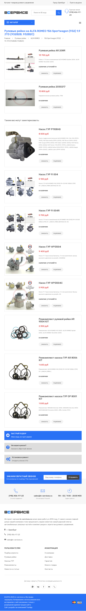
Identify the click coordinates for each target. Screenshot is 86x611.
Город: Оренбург (59, 3)
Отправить (72, 477)
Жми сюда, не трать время (21, 437)
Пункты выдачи (76, 3)
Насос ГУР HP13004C (51, 283)
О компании (49, 553)
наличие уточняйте (48, 67)
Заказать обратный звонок (21, 449)
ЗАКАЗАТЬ (44, 73)
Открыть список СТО (20, 461)
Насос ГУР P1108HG (50, 129)
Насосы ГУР (9, 561)
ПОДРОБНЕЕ (57, 73)
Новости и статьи (11, 569)
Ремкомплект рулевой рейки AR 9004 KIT (56, 320)
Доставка (48, 557)
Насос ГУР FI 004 (48, 174)
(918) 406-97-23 (12, 535)
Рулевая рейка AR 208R (52, 50)
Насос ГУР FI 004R (49, 210)
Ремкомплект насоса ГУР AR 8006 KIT (58, 359)
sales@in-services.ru (13, 540)
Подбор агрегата (11, 553)
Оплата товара (51, 565)
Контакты (49, 569)
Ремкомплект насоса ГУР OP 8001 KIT (58, 397)
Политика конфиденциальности (50, 581)
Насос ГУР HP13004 (50, 246)
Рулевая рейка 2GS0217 (52, 86)
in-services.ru (20, 597)
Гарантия (48, 561)
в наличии (43, 101)
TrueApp (29, 608)
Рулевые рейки (10, 557)
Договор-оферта (30, 581)
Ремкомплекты (10, 565)
